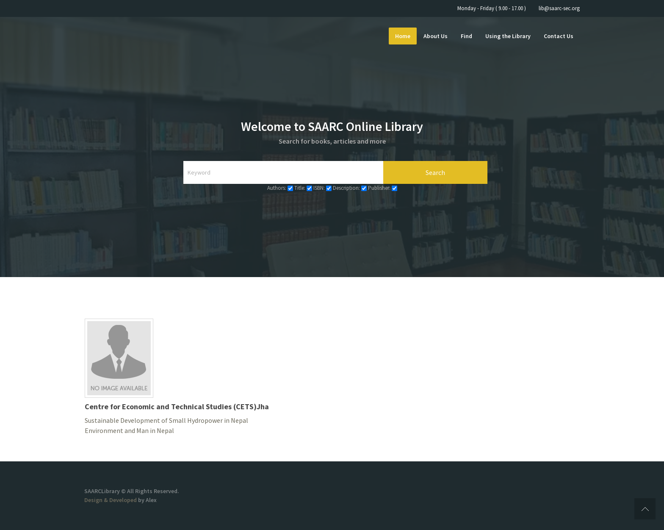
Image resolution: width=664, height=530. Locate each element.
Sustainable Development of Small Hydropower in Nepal (166, 420)
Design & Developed (111, 500)
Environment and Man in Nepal (129, 430)
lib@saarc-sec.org (559, 8)
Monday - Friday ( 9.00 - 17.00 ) (491, 8)
